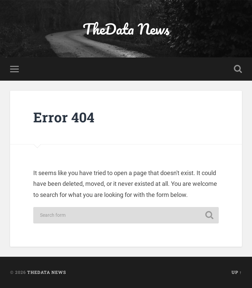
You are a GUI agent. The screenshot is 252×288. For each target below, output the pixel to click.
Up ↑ (237, 272)
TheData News (126, 29)
